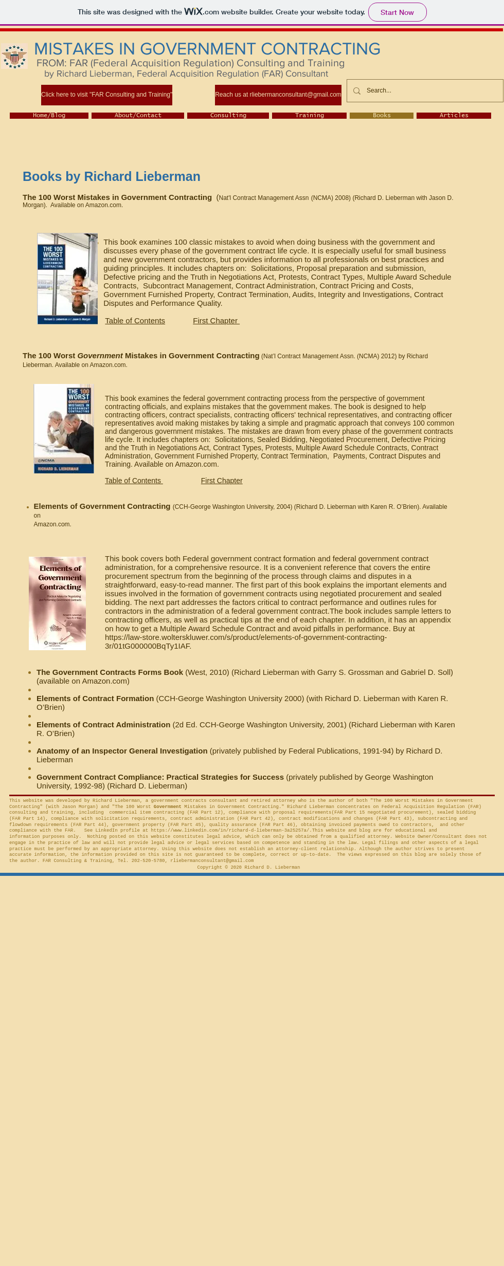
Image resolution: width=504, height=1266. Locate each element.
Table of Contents (135, 320)
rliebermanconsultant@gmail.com (212, 861)
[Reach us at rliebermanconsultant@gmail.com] (278, 95)
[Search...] (424, 91)
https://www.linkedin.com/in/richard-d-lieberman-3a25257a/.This (237, 830)
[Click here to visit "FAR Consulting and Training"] (106, 95)
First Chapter (216, 320)
